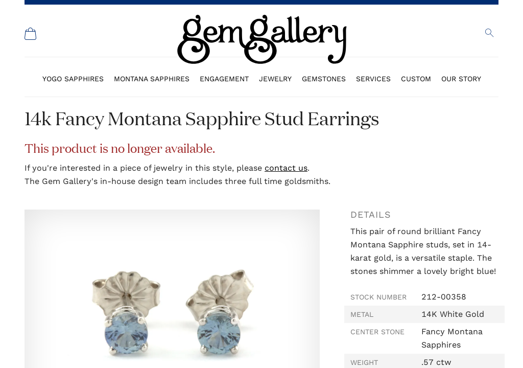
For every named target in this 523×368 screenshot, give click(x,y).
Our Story (461, 79)
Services (373, 79)
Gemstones (324, 79)
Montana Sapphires (151, 79)
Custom (416, 79)
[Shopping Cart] (31, 33)
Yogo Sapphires (73, 79)
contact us (286, 168)
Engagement (224, 79)
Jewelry (275, 79)
